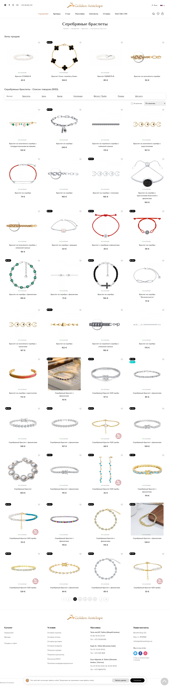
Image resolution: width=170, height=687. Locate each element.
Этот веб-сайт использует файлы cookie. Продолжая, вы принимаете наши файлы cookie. (62, 680)
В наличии (138, 103)
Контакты (93, 14)
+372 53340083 (100, 639)
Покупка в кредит (54, 650)
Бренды (56, 14)
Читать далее (120, 680)
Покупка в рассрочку (55, 655)
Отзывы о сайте (10, 643)
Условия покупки (54, 633)
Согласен (137, 680)
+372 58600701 (100, 669)
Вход (154, 5)
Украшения (43, 14)
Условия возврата (54, 646)
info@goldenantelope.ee (142, 641)
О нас (67, 14)
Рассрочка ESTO (53, 659)
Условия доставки (54, 641)
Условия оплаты (53, 637)
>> (107, 599)
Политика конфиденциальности (60, 663)
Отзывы (106, 14)
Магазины (79, 14)
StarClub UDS (121, 14)
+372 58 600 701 (26, 5)
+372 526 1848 (99, 653)
